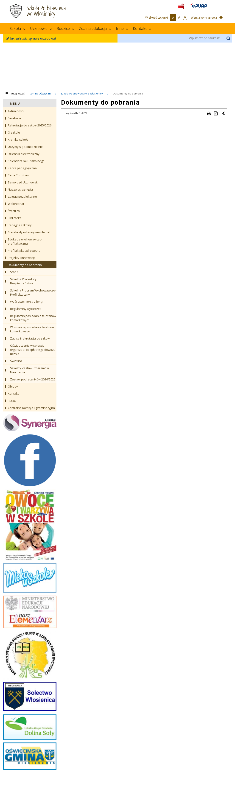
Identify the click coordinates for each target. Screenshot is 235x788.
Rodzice (65, 28)
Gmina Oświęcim (40, 93)
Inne (122, 28)
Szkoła (17, 28)
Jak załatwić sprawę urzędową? (32, 38)
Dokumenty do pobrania (128, 93)
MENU (15, 103)
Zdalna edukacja (95, 28)
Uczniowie (41, 28)
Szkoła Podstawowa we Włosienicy (82, 93)
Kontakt (142, 28)
